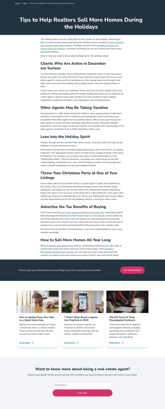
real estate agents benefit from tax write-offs (82, 212)
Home (17, 3)
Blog (25, 3)
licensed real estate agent (60, 245)
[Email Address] (82, 385)
